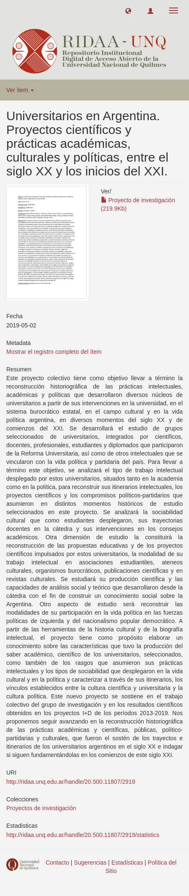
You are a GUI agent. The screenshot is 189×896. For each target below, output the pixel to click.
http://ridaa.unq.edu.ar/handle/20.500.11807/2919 (70, 781)
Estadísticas (127, 862)
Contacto (57, 862)
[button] (128, 10)
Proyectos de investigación (41, 808)
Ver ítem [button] (20, 90)
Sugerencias (90, 862)
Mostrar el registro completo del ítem (53, 351)
